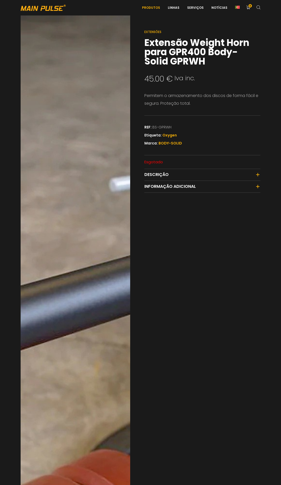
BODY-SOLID (170, 143)
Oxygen (169, 135)
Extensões (152, 32)
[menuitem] (237, 7)
